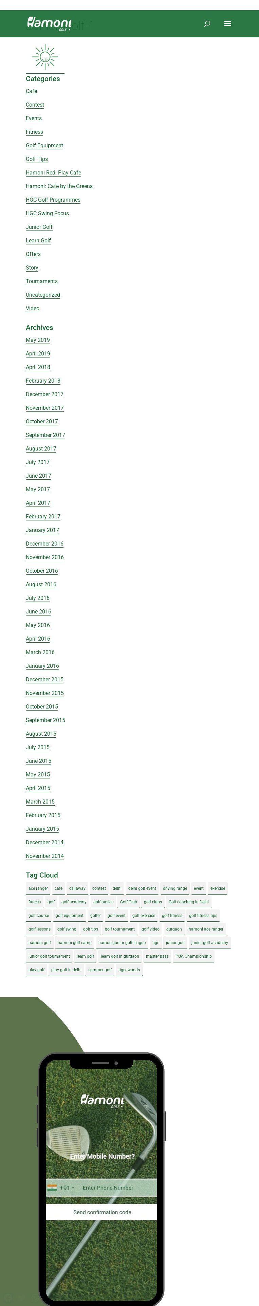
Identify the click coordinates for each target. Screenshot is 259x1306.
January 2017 (42, 530)
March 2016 (40, 652)
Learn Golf (38, 240)
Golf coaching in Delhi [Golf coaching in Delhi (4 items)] (189, 902)
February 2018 (43, 381)
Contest (35, 105)
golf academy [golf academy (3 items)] (74, 902)
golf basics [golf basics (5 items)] (103, 902)
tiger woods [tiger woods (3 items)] (129, 970)
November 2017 (45, 408)
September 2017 (45, 435)
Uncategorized (43, 295)
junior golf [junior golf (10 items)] (175, 942)
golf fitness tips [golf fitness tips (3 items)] (203, 915)
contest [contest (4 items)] (99, 888)
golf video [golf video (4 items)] (151, 929)
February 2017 (43, 516)
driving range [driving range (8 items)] (175, 888)
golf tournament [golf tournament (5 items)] (120, 929)
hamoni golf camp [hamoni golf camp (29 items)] (75, 942)
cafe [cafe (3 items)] (58, 888)
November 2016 (45, 557)
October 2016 (42, 571)
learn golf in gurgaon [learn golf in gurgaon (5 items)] (120, 956)
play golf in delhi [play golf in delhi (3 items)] (66, 970)
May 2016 (38, 625)
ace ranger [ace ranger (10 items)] (38, 888)
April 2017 (38, 503)
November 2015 (45, 693)
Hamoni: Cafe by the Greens (59, 186)
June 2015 (38, 761)
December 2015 (44, 679)
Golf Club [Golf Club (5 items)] (128, 902)
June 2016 (38, 611)
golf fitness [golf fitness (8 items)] (172, 915)
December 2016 (44, 543)
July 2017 (38, 462)
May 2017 (38, 489)
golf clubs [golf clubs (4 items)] (153, 902)
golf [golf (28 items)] (51, 902)
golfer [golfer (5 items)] (95, 915)
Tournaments (42, 281)
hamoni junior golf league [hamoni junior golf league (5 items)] (122, 942)
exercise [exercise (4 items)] (217, 888)
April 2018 (38, 367)
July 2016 (38, 598)
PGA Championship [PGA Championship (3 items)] (193, 956)
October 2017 (42, 421)
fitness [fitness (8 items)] (35, 902)
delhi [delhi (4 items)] (117, 888)
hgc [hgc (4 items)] (155, 942)
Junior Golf (39, 227)
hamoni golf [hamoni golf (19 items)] (40, 942)
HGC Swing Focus (47, 213)
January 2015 (42, 829)
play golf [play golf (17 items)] (36, 970)
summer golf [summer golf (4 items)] (100, 970)
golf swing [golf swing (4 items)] (66, 929)
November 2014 (45, 856)
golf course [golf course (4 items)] (39, 915)
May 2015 (38, 774)
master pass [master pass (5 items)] (157, 956)
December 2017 (44, 394)
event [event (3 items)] (199, 888)
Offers (33, 254)
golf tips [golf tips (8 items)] (90, 929)
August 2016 (41, 584)
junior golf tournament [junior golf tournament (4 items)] (49, 956)
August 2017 (41, 448)
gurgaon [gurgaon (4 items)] (174, 929)
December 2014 (44, 842)
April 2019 (38, 353)
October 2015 (42, 706)
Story (32, 267)
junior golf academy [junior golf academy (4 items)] (209, 942)
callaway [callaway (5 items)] (77, 888)
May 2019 (38, 340)
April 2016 (38, 639)
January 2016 (42, 666)
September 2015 (45, 720)
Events (34, 118)
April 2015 (38, 788)
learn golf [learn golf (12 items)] (85, 956)
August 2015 (41, 734)
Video (32, 308)
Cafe (31, 91)
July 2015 (38, 747)
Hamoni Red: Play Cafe (53, 172)
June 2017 (38, 476)
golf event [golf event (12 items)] (117, 915)
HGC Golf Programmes (53, 200)
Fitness (34, 132)
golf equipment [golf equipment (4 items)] (70, 915)
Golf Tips (37, 159)
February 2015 (43, 815)
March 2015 (40, 801)
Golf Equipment (44, 145)
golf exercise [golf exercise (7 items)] (143, 915)
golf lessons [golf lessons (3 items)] (40, 929)
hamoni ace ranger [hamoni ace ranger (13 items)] (206, 929)
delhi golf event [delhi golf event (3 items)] (142, 888)
